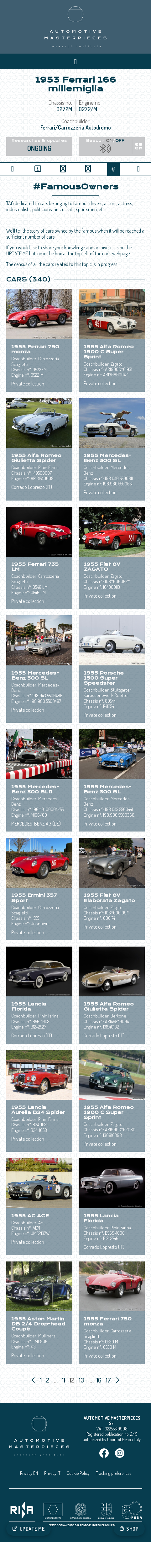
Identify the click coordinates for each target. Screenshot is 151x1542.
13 (82, 1380)
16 (99, 1380)
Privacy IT (52, 1473)
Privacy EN (29, 1473)
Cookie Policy (78, 1473)
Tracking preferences (113, 1473)
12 (73, 1380)
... (56, 1380)
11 (64, 1380)
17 (109, 1380)
